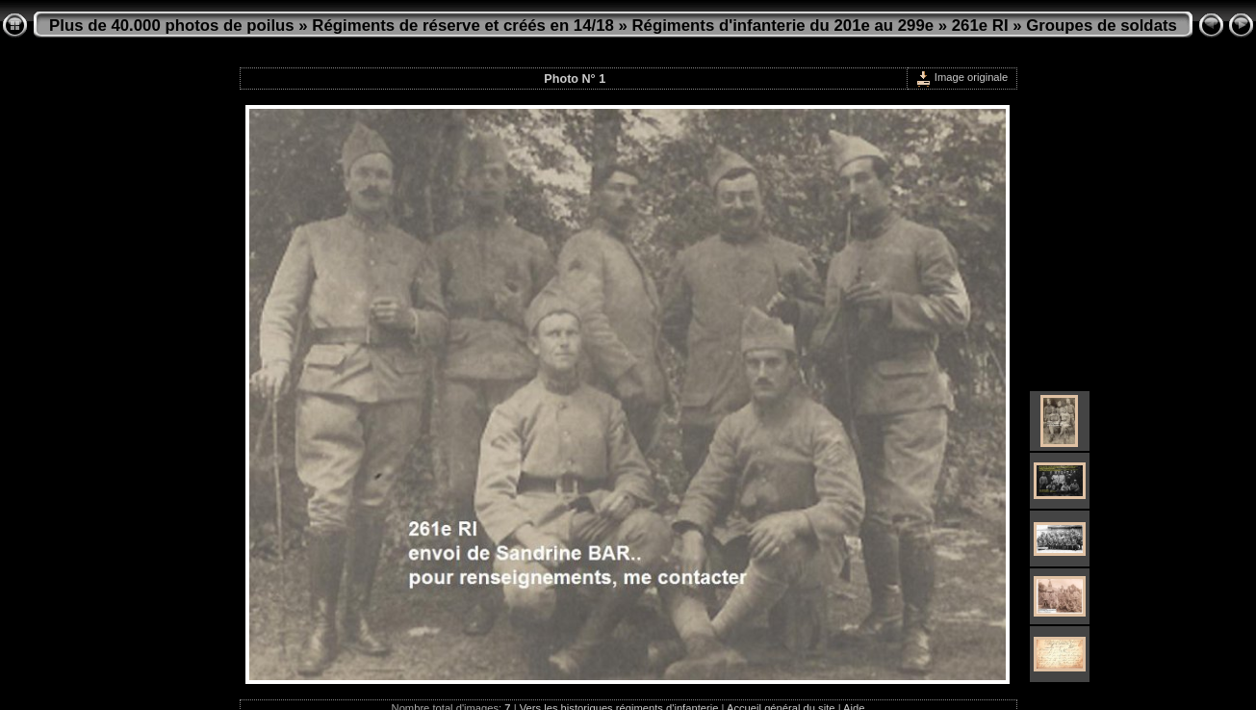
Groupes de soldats (1101, 25)
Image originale (962, 77)
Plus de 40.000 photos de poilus (172, 25)
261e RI (980, 25)
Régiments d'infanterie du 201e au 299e (782, 25)
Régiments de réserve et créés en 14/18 (462, 25)
